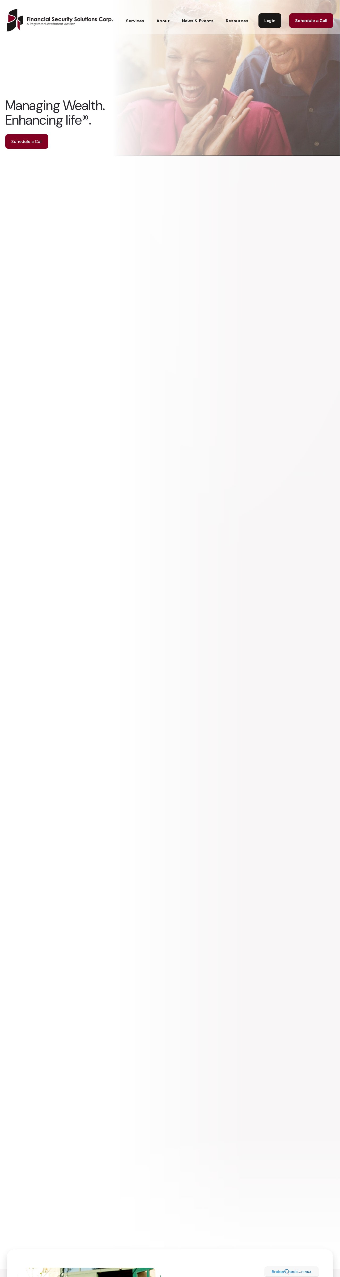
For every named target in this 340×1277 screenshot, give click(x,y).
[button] (135, 14)
